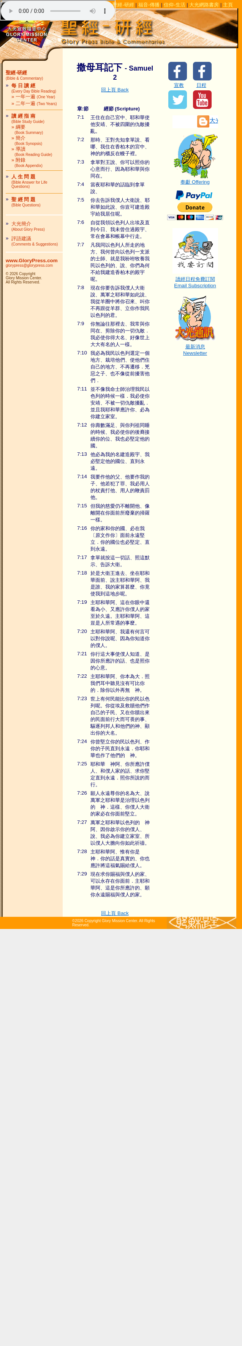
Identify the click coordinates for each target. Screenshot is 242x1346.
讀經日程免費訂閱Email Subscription (195, 279)
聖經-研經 (123, 5)
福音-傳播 (149, 5)
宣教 (179, 85)
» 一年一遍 (33, 96)
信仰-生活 (174, 5)
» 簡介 (26, 140)
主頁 (228, 5)
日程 (201, 85)
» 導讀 (31, 151)
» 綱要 (27, 129)
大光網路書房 (204, 5)
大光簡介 (28, 226)
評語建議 (34, 241)
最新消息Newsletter (195, 347)
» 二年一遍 (34, 103)
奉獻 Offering (195, 179)
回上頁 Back (114, 90)
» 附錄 (27, 162)
